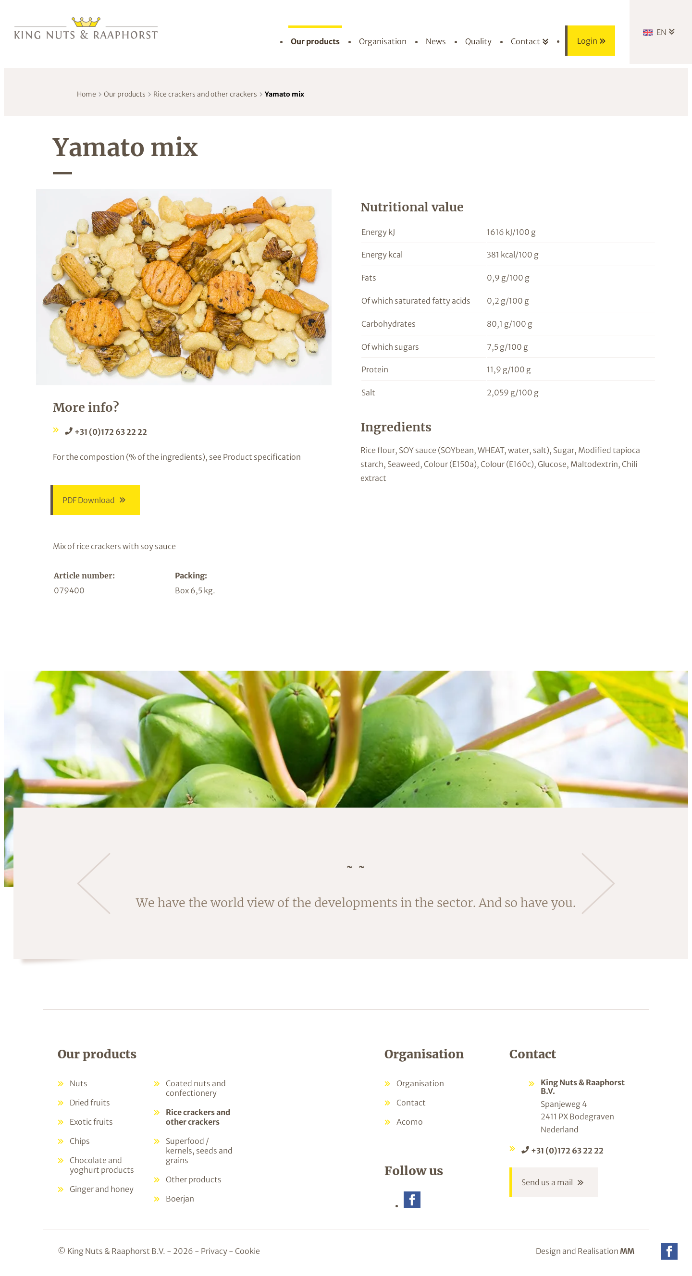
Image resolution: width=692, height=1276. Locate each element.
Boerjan (180, 1198)
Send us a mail (547, 1182)
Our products (125, 94)
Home (86, 94)
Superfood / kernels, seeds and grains (199, 1150)
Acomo (409, 1122)
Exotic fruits (91, 1122)
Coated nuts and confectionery (196, 1088)
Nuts (78, 1083)
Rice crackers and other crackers (205, 94)
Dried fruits (90, 1102)
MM (627, 1251)
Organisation (420, 1083)
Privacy (214, 1251)
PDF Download (88, 500)
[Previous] (94, 883)
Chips (80, 1141)
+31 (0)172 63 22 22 (110, 432)
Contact (411, 1102)
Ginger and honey (102, 1189)
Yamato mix (284, 94)
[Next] (598, 883)
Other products (194, 1179)
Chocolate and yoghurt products (102, 1165)
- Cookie (244, 1251)
